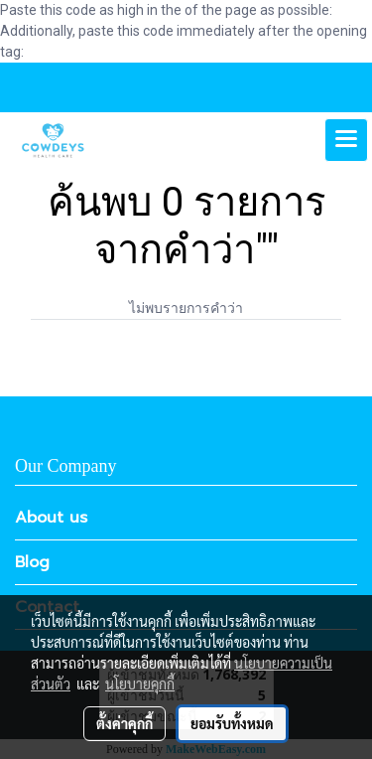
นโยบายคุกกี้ (140, 683)
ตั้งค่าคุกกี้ (124, 723)
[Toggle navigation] (346, 140)
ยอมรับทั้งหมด (232, 723)
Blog (32, 562)
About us (51, 518)
